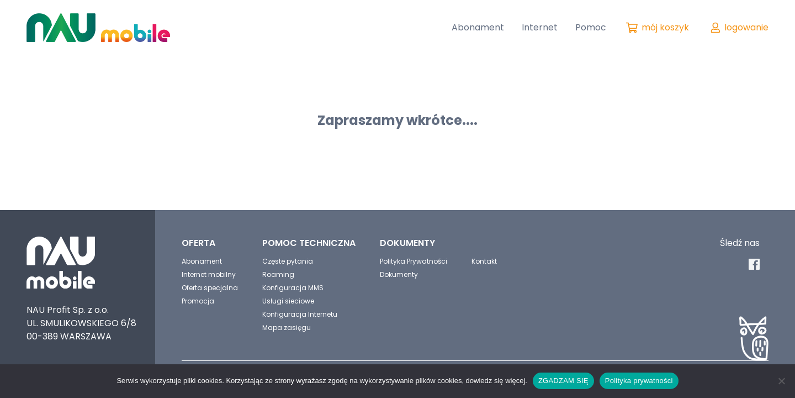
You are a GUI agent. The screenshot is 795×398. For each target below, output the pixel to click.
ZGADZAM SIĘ (563, 380)
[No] (781, 380)
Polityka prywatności (639, 380)
